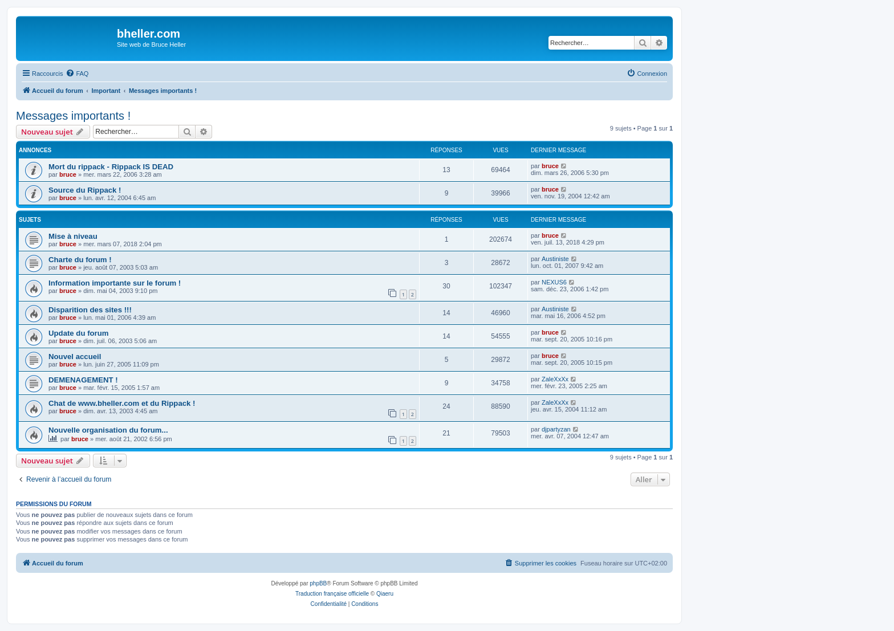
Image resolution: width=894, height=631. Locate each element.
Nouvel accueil (74, 356)
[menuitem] (77, 73)
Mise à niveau (72, 236)
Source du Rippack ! (84, 190)
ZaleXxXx (555, 379)
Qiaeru (384, 594)
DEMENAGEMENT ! (83, 380)
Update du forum (78, 333)
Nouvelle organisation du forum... (108, 430)
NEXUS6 (554, 282)
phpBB (318, 583)
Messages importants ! (73, 115)
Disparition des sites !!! (90, 310)
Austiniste (555, 258)
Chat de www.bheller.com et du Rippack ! (121, 403)
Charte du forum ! (80, 259)
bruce (67, 174)
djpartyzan (556, 429)
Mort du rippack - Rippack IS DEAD (110, 166)
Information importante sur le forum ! (114, 283)
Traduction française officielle (332, 594)
